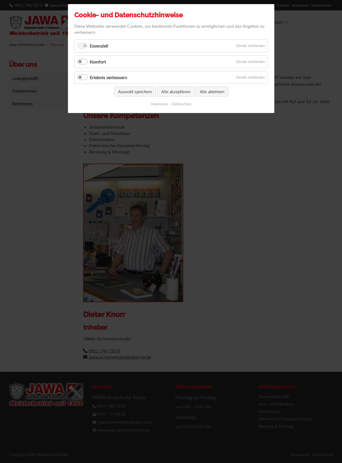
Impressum (159, 104)
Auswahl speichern (135, 91)
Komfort (98, 61)
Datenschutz (181, 104)
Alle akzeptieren (175, 91)
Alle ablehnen (212, 91)
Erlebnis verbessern (108, 77)
